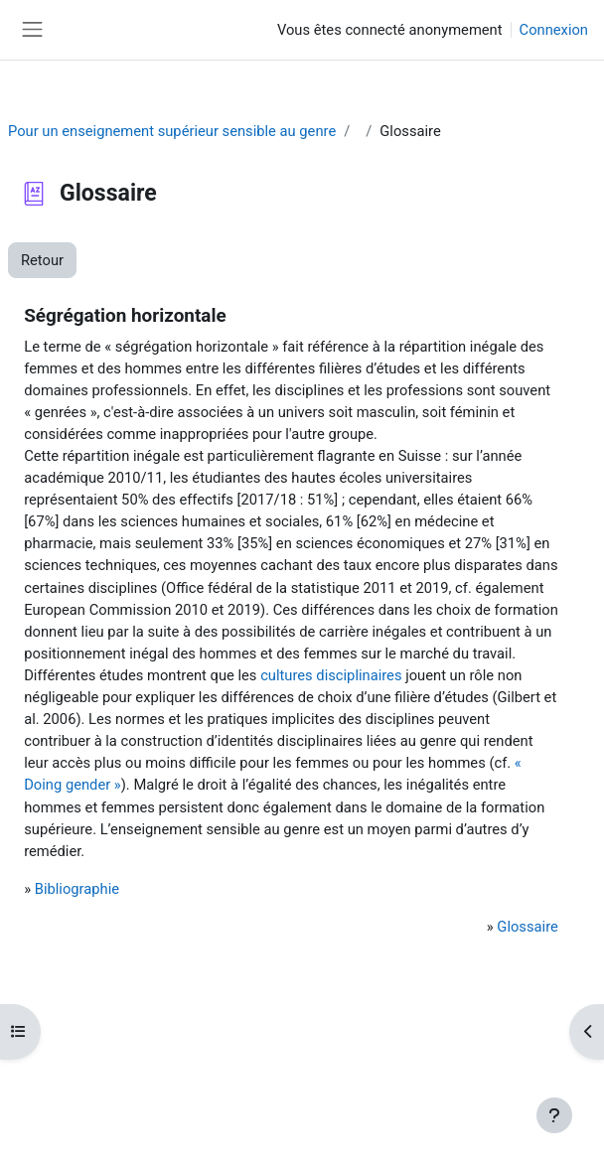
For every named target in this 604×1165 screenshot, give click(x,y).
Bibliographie (77, 889)
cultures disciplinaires (330, 675)
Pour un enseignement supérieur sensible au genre (172, 131)
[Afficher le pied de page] (554, 1115)
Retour (42, 260)
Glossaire (527, 927)
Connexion (554, 30)
